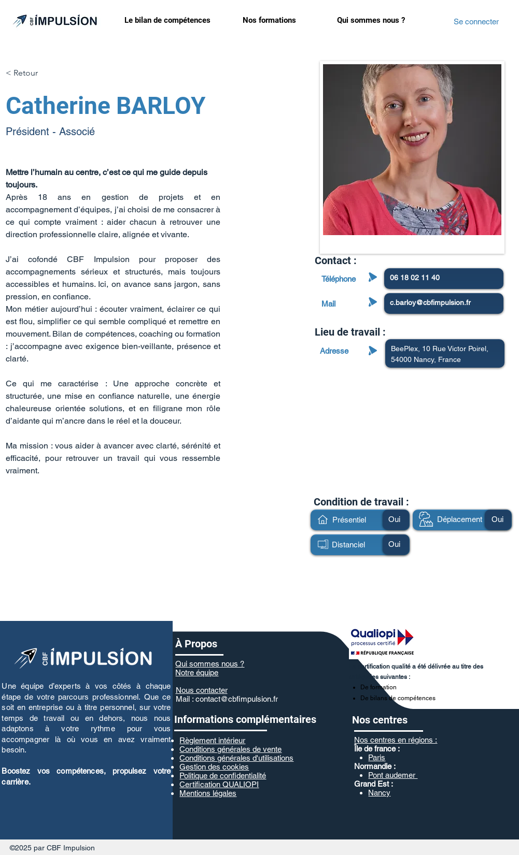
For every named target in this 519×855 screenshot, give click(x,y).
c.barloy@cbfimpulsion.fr (430, 302)
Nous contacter (202, 690)
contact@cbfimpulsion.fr (236, 698)
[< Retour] (26, 73)
